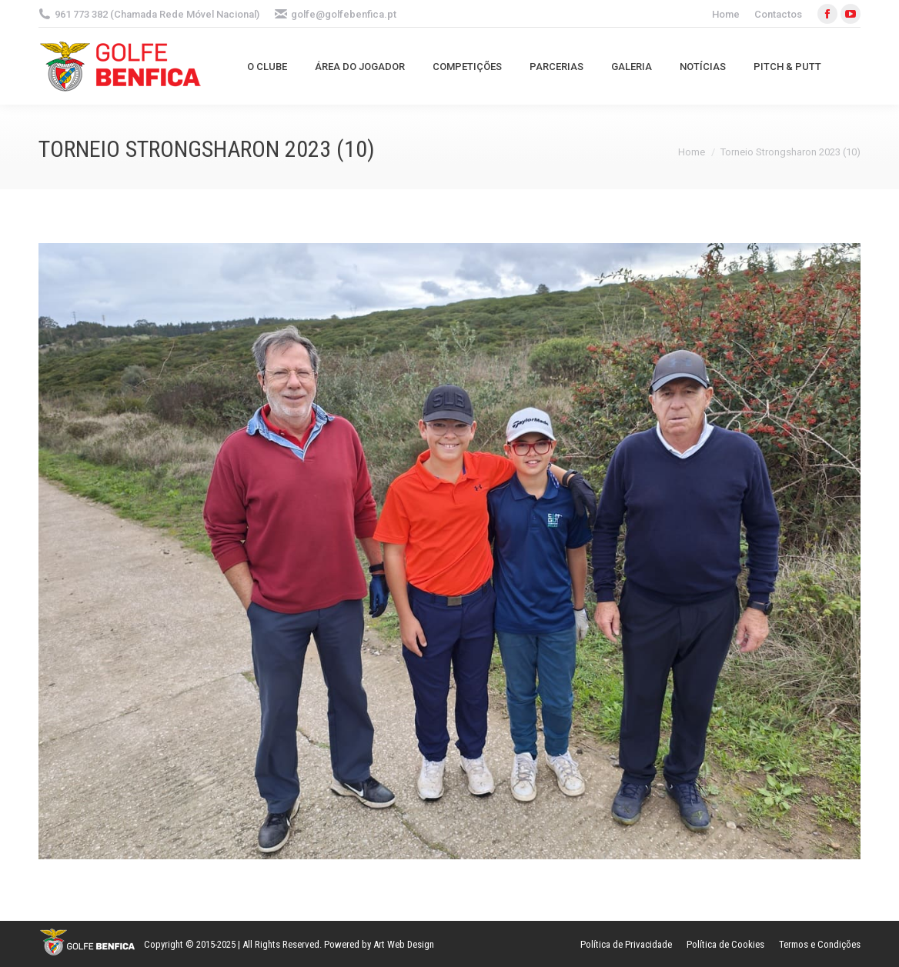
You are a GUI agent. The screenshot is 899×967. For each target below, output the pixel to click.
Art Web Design (403, 944)
